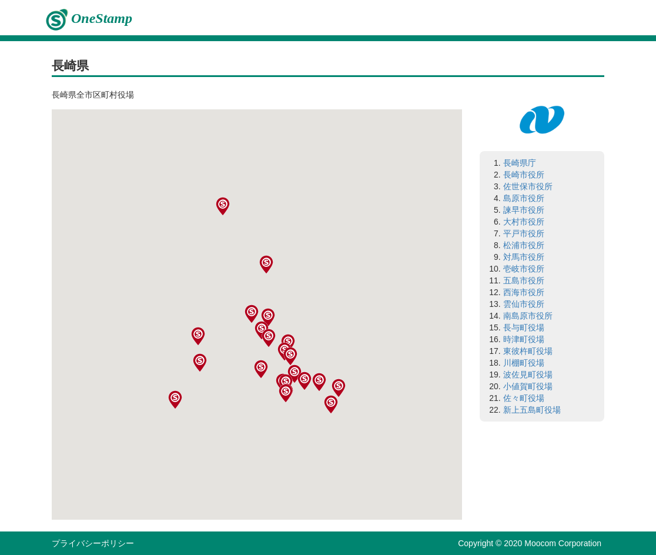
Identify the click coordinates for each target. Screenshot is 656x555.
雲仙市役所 (523, 304)
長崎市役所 (523, 174)
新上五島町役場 (532, 409)
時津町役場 (523, 339)
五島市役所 (523, 280)
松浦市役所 (523, 245)
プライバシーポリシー (93, 543)
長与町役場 (523, 327)
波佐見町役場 (528, 374)
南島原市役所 (528, 315)
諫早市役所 (523, 210)
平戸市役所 (523, 233)
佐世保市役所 (528, 186)
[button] (295, 403)
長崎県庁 (519, 163)
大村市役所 (523, 221)
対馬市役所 (523, 257)
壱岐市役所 (523, 268)
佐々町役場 (523, 398)
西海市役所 (523, 292)
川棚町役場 (523, 362)
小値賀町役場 (528, 386)
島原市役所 (523, 198)
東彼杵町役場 (528, 351)
